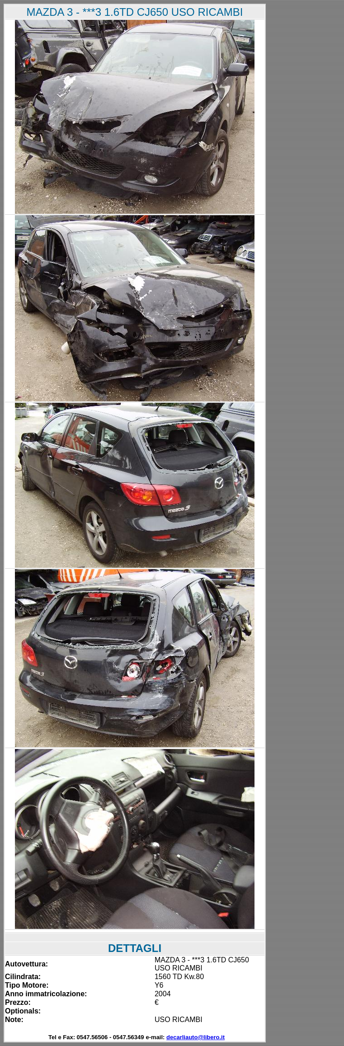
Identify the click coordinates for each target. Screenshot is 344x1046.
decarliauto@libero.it (195, 1037)
